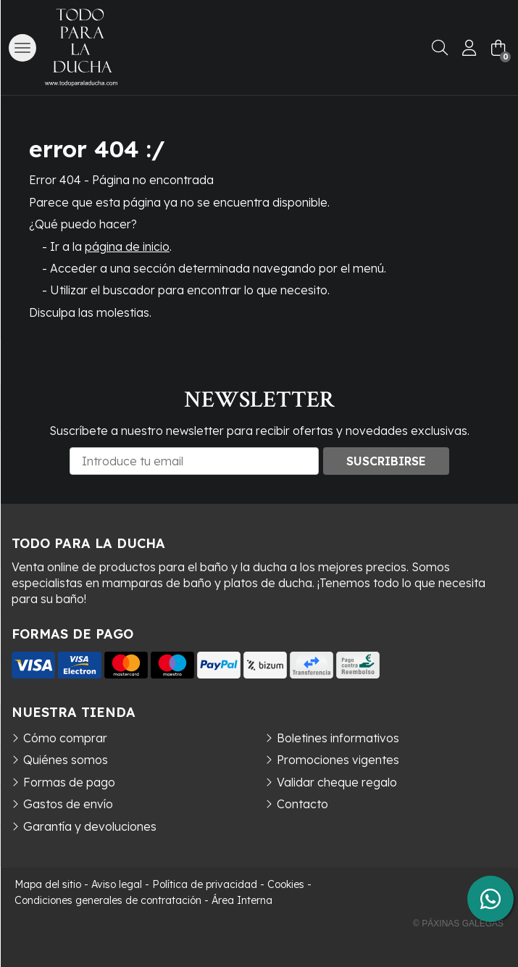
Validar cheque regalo (337, 782)
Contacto (302, 804)
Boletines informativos (338, 738)
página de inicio (127, 246)
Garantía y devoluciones (89, 826)
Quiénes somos (65, 759)
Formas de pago (69, 782)
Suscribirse (386, 461)
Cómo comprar (65, 738)
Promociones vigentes (338, 759)
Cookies (285, 884)
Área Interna (242, 900)
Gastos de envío (68, 804)
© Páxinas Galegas (458, 923)
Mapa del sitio (47, 884)
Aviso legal (116, 884)
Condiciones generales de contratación (107, 900)
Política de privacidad (204, 884)
